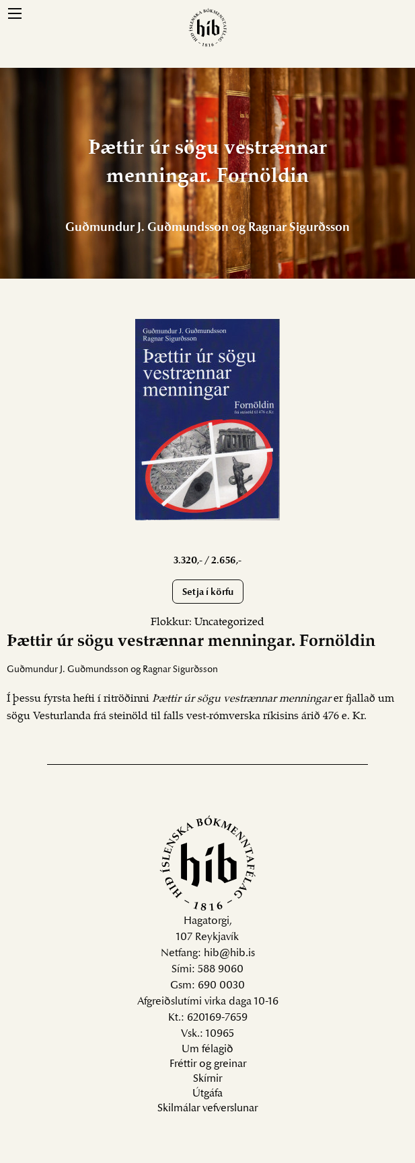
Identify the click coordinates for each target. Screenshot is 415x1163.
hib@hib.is (229, 953)
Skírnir (207, 1079)
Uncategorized (229, 622)
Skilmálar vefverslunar (207, 1108)
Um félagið (207, 1049)
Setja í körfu (207, 593)
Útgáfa (207, 1093)
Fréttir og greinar (207, 1064)
